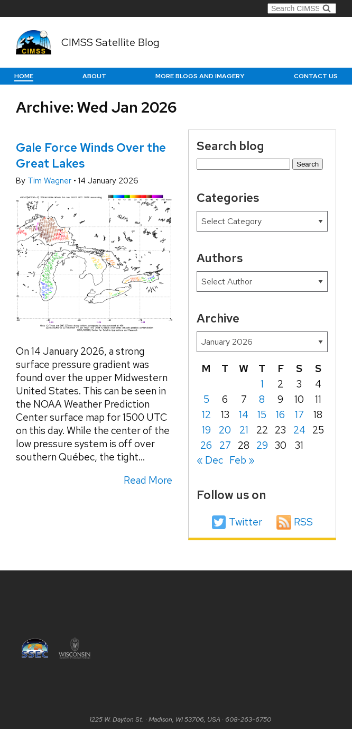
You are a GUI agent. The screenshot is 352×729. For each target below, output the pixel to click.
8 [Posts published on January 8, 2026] (262, 399)
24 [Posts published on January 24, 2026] (299, 430)
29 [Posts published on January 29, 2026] (262, 445)
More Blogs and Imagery (200, 76)
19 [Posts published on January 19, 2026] (206, 430)
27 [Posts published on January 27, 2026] (225, 445)
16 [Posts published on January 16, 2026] (280, 414)
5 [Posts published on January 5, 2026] (206, 399)
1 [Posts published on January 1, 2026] (262, 384)
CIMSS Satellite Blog (110, 42)
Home (23, 76)
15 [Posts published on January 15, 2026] (261, 414)
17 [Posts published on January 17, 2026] (299, 414)
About (94, 76)
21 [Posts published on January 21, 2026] (243, 430)
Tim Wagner (50, 181)
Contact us (316, 76)
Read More (148, 480)
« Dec (210, 460)
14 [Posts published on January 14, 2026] (243, 414)
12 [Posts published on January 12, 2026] (206, 414)
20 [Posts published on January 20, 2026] (225, 430)
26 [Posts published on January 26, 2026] (206, 445)
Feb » (242, 460)
